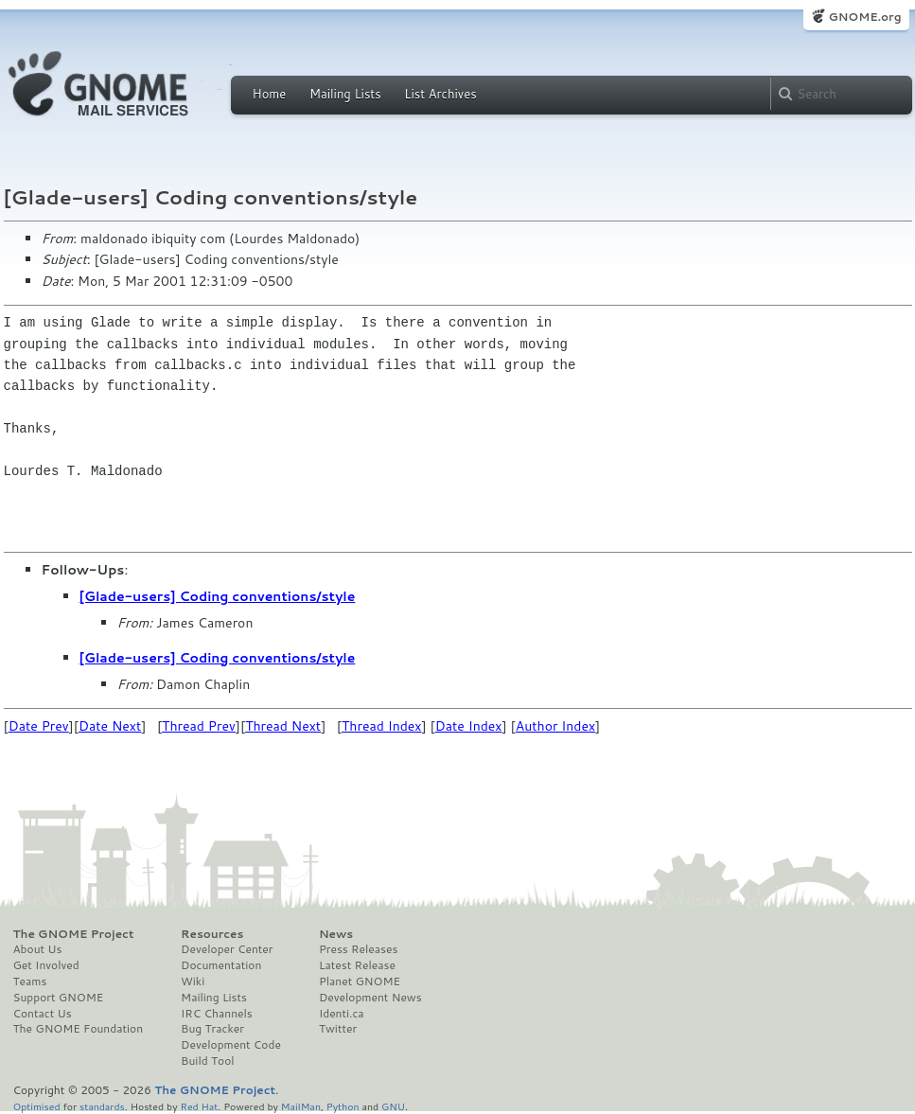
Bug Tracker (212, 1028)
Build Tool (207, 1061)
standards (102, 1106)
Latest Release (357, 965)
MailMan (301, 1106)
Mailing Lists (345, 93)
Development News (370, 997)
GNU (393, 1106)
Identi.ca (341, 1013)
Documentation (221, 965)
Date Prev (39, 725)
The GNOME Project (73, 934)
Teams (30, 981)
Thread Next (283, 725)
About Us (37, 949)
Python (343, 1106)
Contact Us (42, 1013)
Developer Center (227, 949)
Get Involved (46, 965)
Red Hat (199, 1106)
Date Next (110, 725)
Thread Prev (199, 725)
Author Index (555, 725)
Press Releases (358, 949)
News (336, 934)
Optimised (37, 1106)
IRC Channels (217, 1013)
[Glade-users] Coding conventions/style (217, 596)
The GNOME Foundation (78, 1028)
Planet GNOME (359, 981)
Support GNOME (58, 997)
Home (270, 93)
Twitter (338, 1028)
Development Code (231, 1044)
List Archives (440, 93)
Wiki (192, 981)
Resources (212, 934)
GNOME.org (864, 17)
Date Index (468, 725)
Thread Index (382, 725)
